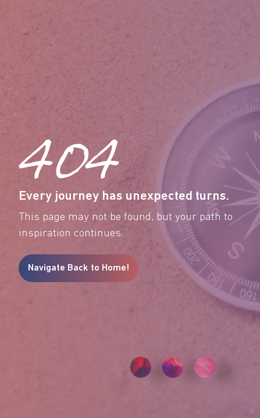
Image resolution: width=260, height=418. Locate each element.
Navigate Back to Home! (78, 268)
